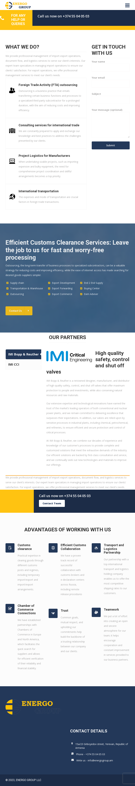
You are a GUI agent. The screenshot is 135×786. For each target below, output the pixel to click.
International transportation (39, 191)
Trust (64, 610)
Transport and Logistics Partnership (114, 548)
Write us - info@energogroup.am (94, 760)
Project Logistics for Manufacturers (44, 155)
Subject (111, 96)
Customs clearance (25, 547)
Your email (111, 80)
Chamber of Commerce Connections (27, 609)
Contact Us (15, 310)
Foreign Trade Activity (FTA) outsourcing (48, 85)
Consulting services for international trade (49, 125)
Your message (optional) (111, 124)
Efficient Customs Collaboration (73, 547)
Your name (111, 64)
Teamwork (111, 609)
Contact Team (52, 503)
